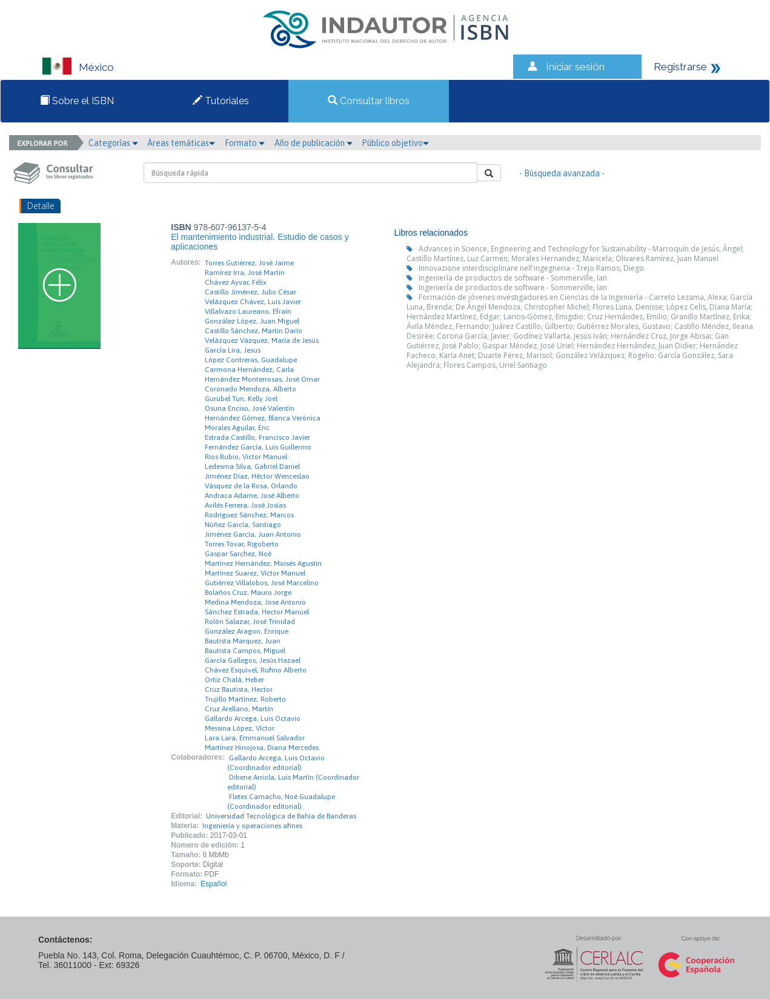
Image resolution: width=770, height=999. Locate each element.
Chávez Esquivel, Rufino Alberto (256, 670)
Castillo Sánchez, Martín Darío (253, 331)
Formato (245, 143)
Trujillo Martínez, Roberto (245, 699)
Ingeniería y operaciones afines (252, 825)
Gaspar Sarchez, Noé (238, 553)
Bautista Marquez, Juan (242, 641)
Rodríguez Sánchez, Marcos (249, 515)
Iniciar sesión (575, 67)
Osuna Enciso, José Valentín (249, 408)
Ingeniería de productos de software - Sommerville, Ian (513, 278)
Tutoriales (221, 101)
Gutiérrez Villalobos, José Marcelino (262, 583)
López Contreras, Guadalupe (251, 360)
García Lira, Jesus (233, 350)
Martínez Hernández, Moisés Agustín (263, 563)
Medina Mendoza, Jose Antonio (255, 602)
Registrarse (680, 67)
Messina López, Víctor (239, 728)
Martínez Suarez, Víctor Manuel (255, 573)
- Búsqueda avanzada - (562, 173)
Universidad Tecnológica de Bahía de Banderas (281, 816)
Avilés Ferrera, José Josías (245, 505)
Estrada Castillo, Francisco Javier (257, 437)
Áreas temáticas (181, 143)
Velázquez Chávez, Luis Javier (253, 301)
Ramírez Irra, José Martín (245, 272)
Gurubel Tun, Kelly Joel (241, 398)
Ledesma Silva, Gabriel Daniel (252, 466)
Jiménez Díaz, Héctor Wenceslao (257, 476)
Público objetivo (395, 143)
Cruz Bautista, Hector (239, 689)
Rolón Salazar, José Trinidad (250, 621)
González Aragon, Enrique (246, 631)
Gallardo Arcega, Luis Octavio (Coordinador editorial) (276, 763)
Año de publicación (313, 143)
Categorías (113, 143)
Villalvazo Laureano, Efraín (248, 311)
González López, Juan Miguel (252, 321)
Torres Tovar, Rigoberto (242, 544)
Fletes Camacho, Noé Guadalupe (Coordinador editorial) (281, 801)
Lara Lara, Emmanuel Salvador (255, 738)
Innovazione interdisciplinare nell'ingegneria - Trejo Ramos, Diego (531, 268)
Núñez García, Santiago (243, 524)
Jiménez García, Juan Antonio (253, 534)
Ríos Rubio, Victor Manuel (246, 457)
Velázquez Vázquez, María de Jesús (262, 340)
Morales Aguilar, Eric (237, 427)
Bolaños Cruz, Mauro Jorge (248, 592)
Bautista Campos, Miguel (245, 650)
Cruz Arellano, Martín (239, 709)
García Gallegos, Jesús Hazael (252, 660)
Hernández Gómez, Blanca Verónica (262, 418)
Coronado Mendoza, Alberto (250, 389)
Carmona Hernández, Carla (249, 369)
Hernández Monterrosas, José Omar (262, 379)
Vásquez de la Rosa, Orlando (251, 486)
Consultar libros (369, 101)
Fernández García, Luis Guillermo (258, 447)
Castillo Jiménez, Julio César (250, 292)
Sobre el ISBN (77, 101)
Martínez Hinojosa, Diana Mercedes (262, 747)
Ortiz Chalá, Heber (234, 679)
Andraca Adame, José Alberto (252, 495)
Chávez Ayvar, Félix (236, 282)
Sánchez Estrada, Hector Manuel (257, 612)
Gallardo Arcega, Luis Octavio (252, 718)
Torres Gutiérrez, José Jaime (249, 263)
